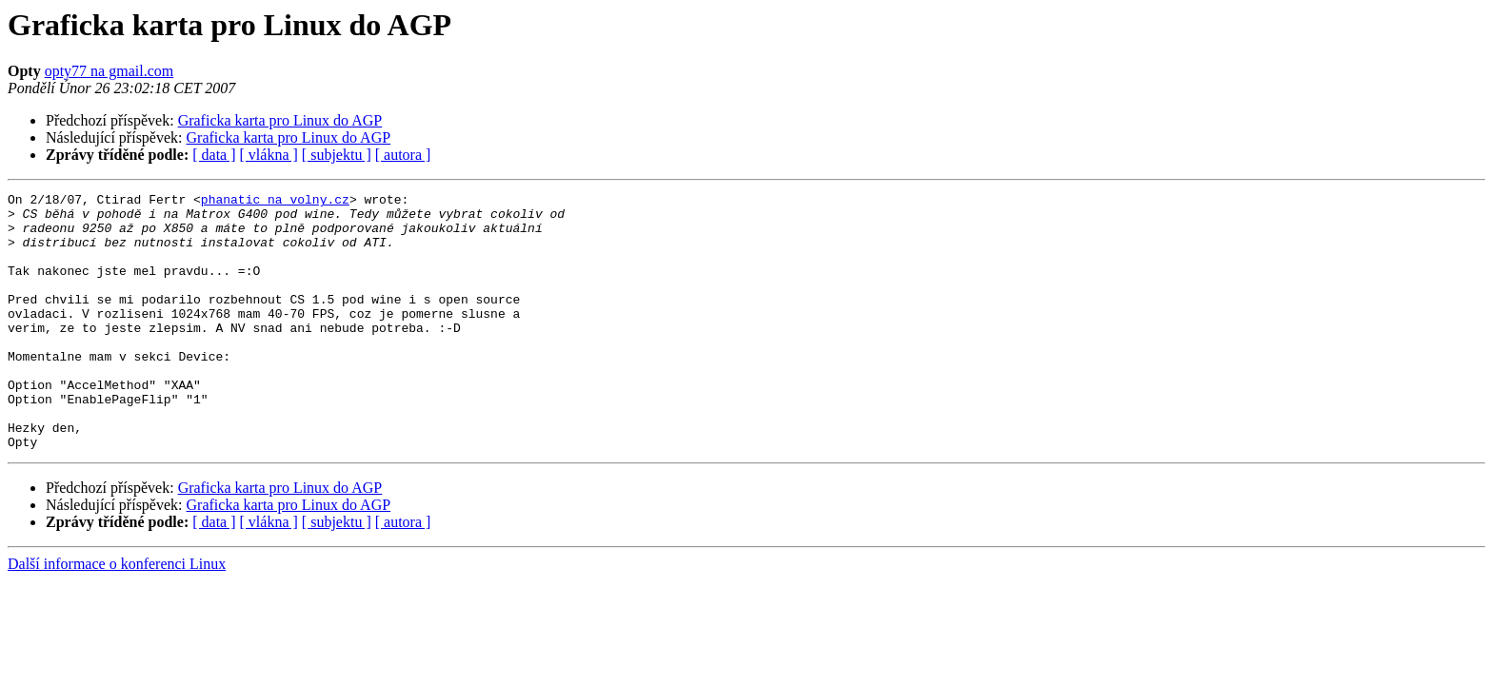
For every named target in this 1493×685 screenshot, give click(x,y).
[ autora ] (403, 155)
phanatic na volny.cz (275, 201)
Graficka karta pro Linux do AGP (280, 120)
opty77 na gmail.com (109, 71)
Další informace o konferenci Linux (117, 615)
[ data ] (213, 155)
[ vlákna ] (269, 155)
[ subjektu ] (336, 155)
